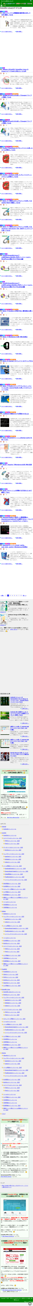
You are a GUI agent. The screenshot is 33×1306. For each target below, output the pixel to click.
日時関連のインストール (10, 907)
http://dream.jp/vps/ (6, 1176)
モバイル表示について (7, 1)
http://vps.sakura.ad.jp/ (13, 817)
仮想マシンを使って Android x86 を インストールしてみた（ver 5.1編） (19, 741)
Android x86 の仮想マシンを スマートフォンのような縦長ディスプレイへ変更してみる (19, 713)
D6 (6, 94)
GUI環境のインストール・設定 (11, 886)
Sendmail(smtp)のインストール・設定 (15, 868)
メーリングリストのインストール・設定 (16, 879)
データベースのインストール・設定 (13, 847)
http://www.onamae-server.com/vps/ (12, 1290)
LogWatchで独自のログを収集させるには (16, 413)
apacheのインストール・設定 (13, 856)
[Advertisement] (16, 51)
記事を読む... (25, 708)
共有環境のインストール (10, 904)
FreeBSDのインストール (10, 971)
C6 (3, 11)
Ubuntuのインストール (9, 1055)
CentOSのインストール (9, 835)
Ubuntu (4, 1053)
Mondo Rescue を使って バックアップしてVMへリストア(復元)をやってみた (19, 754)
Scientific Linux (6, 989)
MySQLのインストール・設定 (13, 850)
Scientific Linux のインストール (11, 992)
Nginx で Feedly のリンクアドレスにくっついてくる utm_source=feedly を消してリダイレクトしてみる (16, 387)
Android (4, 826)
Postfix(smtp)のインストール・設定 (14, 877)
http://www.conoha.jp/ (8, 1236)
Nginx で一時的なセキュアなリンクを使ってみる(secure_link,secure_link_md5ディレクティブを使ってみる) (16, 228)
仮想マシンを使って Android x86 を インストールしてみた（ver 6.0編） (19, 728)
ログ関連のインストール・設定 (12, 892)
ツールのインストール (9, 902)
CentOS (4, 833)
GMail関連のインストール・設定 (14, 874)
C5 (1, 11)
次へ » (24, 595)
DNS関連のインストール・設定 (12, 883)
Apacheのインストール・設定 (11, 983)
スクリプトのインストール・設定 (12, 838)
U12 (17, 94)
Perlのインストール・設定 (12, 843)
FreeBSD (4, 969)
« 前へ (2, 595)
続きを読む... (19, 31)
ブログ (4, 1113)
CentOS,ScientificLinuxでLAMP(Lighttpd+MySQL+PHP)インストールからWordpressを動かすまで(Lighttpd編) (16, 285)
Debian (4, 911)
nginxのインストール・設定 (12, 862)
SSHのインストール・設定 (10, 974)
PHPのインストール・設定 (12, 841)
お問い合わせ (13, 629)
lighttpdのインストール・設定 (13, 859)
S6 (6, 11)
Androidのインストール (9, 829)
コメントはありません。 (7, 31)
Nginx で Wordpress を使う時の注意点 (15, 337)
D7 (8, 94)
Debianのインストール (9, 913)
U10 (14, 94)
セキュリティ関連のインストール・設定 (14, 889)
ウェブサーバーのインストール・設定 (13, 854)
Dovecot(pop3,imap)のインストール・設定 (16, 871)
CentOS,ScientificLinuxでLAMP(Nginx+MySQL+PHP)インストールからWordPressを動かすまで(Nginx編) (16, 257)
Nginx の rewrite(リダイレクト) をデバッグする (18, 361)
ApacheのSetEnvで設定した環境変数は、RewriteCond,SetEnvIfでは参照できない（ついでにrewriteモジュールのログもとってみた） (17, 519)
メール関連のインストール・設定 (12, 866)
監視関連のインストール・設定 (12, 894)
